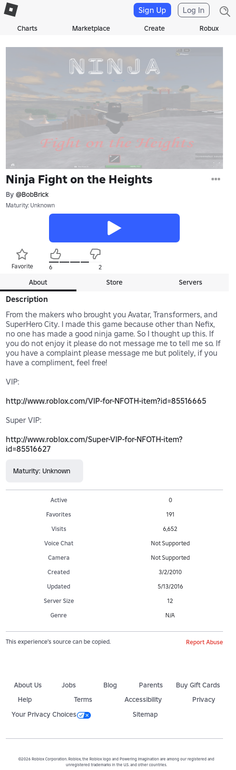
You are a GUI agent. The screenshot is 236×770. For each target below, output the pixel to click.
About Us (28, 685)
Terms (83, 699)
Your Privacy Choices (51, 714)
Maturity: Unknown (30, 205)
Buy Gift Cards (198, 685)
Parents (151, 685)
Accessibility (143, 699)
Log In (194, 10)
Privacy (203, 699)
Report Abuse (204, 642)
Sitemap (145, 714)
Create (154, 28)
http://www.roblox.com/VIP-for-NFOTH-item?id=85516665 (106, 401)
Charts (27, 28)
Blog (110, 685)
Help (25, 699)
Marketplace (91, 28)
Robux (209, 28)
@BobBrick (32, 194)
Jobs (69, 685)
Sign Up (152, 10)
